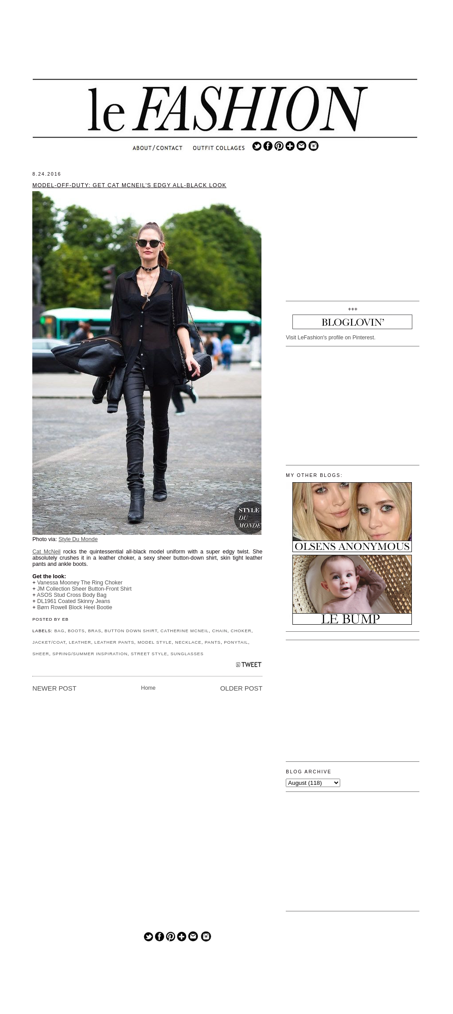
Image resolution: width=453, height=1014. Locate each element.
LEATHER (80, 642)
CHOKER (241, 630)
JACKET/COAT (48, 642)
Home (148, 688)
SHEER (40, 653)
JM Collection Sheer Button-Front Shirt (84, 589)
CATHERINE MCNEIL (185, 630)
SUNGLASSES (186, 653)
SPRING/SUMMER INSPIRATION (89, 653)
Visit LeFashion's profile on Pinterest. (330, 337)
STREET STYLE (149, 653)
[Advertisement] (225, 46)
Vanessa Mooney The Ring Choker (80, 583)
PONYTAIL (236, 642)
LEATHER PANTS (114, 642)
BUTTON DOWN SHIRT (130, 630)
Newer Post (54, 688)
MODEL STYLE (155, 642)
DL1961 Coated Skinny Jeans (73, 601)
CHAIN (219, 630)
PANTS (213, 642)
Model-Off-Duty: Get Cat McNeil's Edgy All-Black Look (129, 185)
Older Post (241, 688)
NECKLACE (188, 642)
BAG (59, 630)
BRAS (94, 630)
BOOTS (76, 630)
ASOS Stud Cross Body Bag (71, 595)
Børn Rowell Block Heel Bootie (74, 607)
